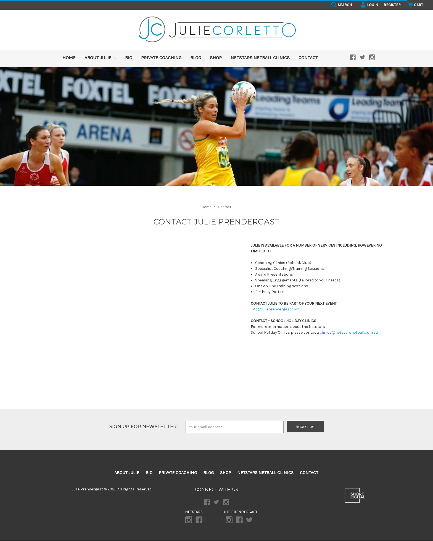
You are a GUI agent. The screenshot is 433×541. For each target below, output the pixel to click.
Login (369, 5)
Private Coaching (161, 57)
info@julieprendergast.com (275, 309)
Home (207, 207)
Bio (128, 57)
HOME (69, 57)
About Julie (100, 57)
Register (392, 4)
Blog (195, 57)
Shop (216, 57)
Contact (308, 57)
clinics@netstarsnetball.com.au (349, 332)
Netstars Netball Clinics (260, 57)
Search (341, 5)
